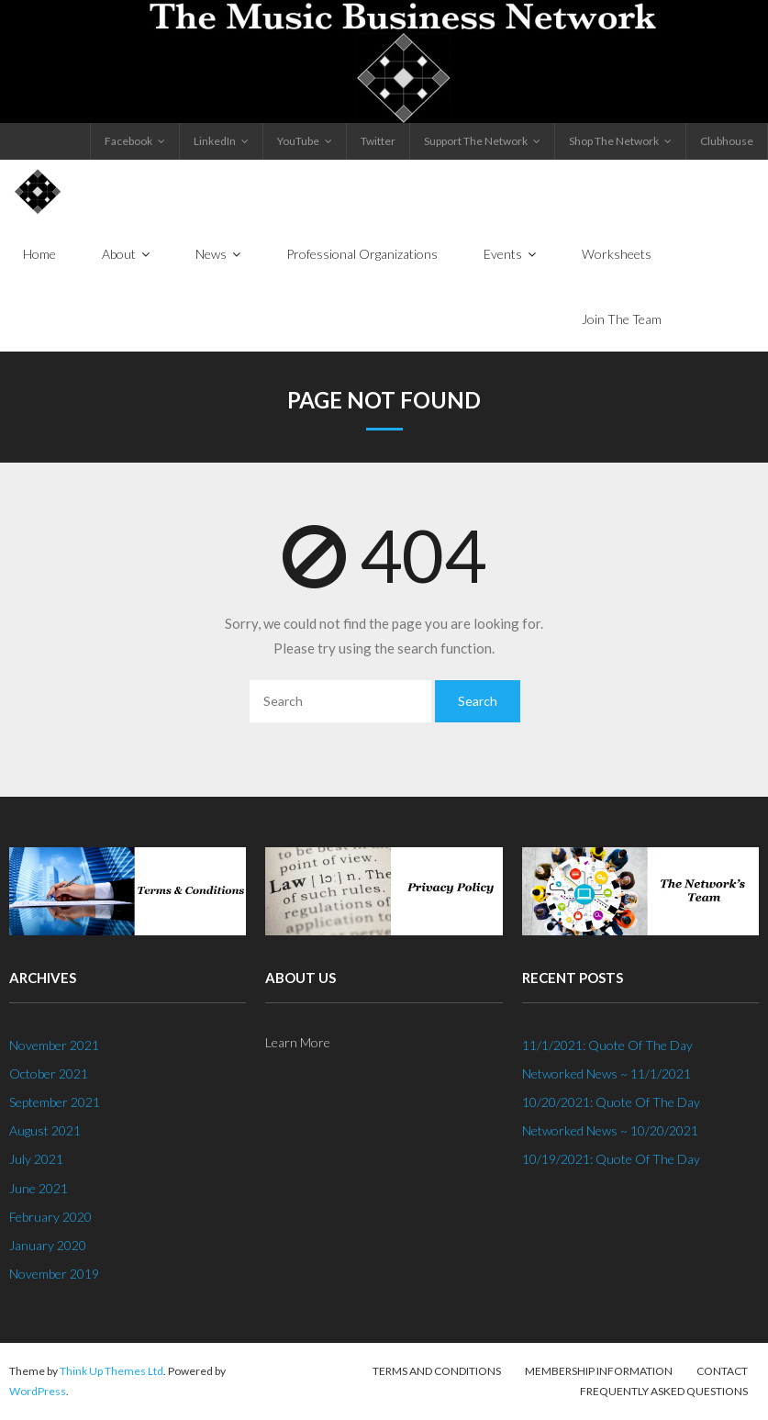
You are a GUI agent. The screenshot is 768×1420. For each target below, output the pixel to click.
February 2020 (50, 1216)
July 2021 (36, 1159)
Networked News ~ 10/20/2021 (610, 1130)
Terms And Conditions (437, 1371)
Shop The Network (614, 141)
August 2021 (45, 1130)
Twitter (378, 141)
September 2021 (54, 1102)
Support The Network (476, 141)
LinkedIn (215, 141)
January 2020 (47, 1245)
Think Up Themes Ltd (111, 1371)
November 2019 (54, 1273)
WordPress (37, 1391)
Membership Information (599, 1371)
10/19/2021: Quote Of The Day (611, 1159)
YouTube (298, 141)
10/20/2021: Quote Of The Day (611, 1102)
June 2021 (38, 1188)
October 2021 (48, 1073)
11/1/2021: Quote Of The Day (607, 1045)
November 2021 (54, 1045)
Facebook (128, 141)
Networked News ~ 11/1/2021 (606, 1073)
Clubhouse (726, 141)
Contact (722, 1371)
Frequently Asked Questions (664, 1391)
